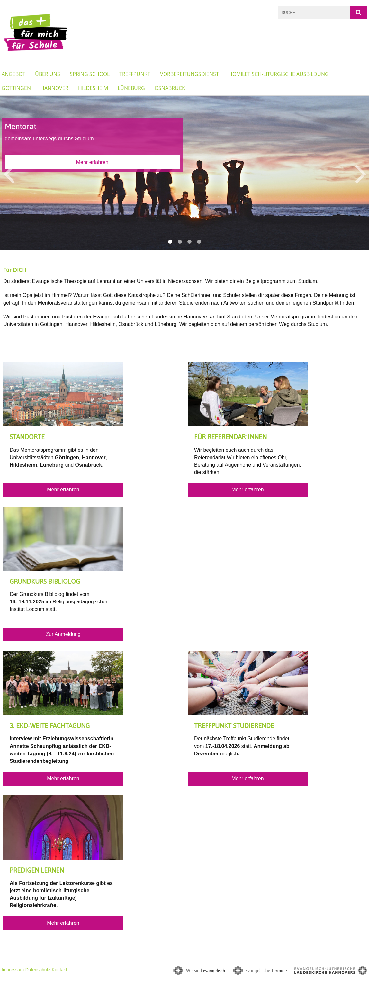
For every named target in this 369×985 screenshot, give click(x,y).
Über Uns (47, 74)
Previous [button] (8, 173)
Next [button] (360, 173)
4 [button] (199, 242)
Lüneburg (131, 87)
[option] (184, 173)
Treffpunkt (134, 74)
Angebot (13, 74)
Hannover (54, 87)
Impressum (13, 969)
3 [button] (189, 242)
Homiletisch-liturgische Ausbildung (279, 74)
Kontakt (59, 969)
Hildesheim (93, 87)
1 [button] (170, 242)
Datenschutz (37, 969)
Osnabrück (170, 87)
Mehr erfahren (92, 162)
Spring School (90, 74)
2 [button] (179, 242)
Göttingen (16, 87)
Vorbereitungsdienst (189, 74)
